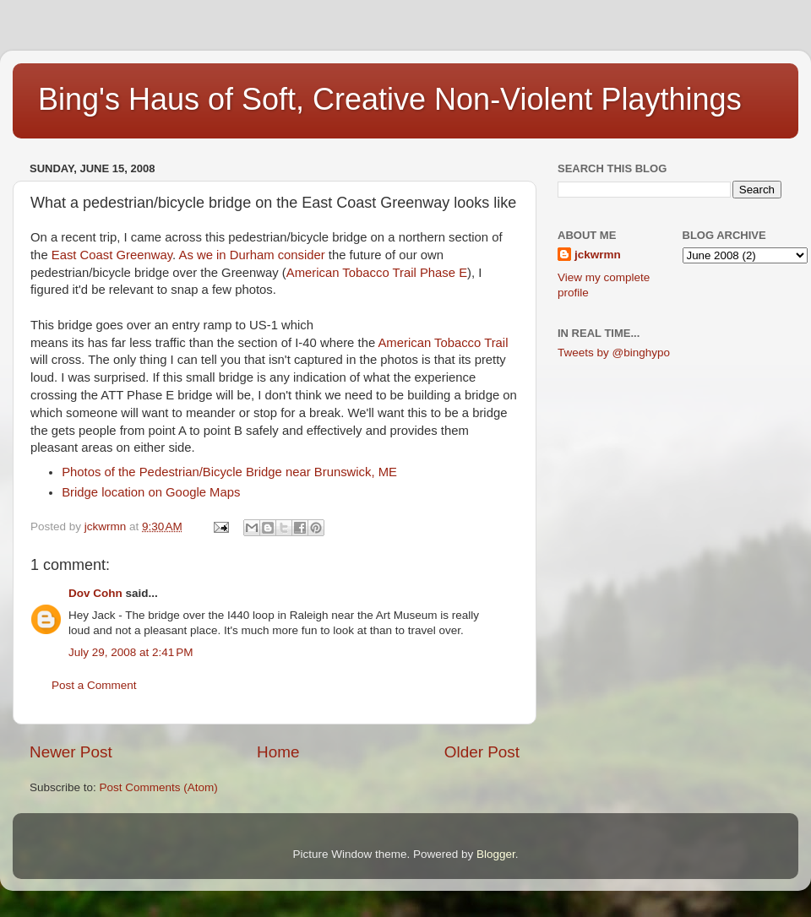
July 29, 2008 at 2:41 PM (130, 652)
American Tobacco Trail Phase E (376, 272)
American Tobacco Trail (443, 343)
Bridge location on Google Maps (151, 492)
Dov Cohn (95, 593)
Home (278, 752)
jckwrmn (597, 254)
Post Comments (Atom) (159, 787)
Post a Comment (94, 685)
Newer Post (71, 752)
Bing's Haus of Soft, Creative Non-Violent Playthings (390, 99)
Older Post (482, 752)
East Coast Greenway (112, 255)
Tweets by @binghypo (614, 352)
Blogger (495, 854)
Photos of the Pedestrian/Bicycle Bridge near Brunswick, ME (229, 472)
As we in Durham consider (251, 255)
